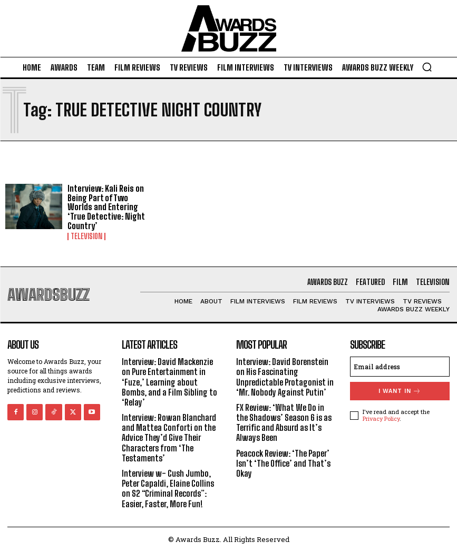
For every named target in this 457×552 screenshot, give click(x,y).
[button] (426, 66)
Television (86, 236)
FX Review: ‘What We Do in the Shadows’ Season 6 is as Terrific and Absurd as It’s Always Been (284, 422)
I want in (399, 391)
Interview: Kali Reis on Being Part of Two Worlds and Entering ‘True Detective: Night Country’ (106, 206)
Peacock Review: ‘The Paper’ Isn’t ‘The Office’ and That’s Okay (283, 463)
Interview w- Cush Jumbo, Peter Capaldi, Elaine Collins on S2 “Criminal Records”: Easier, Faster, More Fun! (168, 488)
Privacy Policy (381, 418)
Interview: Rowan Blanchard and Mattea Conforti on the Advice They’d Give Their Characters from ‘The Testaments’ (169, 437)
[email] (400, 367)
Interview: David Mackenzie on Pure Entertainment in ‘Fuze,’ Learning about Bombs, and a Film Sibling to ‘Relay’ (169, 382)
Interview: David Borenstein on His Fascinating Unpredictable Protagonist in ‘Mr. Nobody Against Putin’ (285, 377)
